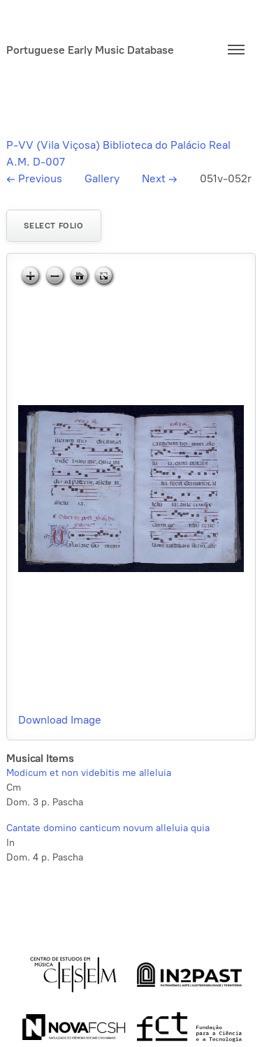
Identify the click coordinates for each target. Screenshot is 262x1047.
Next (159, 178)
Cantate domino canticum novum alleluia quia (108, 828)
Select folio (53, 225)
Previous (34, 178)
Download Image (59, 719)
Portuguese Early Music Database (90, 50)
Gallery (102, 178)
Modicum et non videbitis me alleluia (88, 773)
